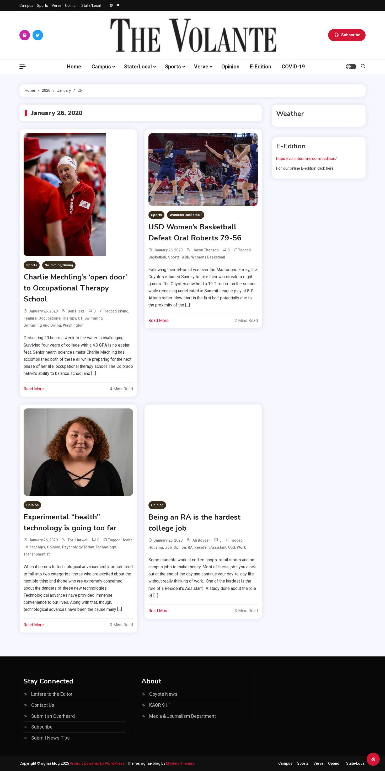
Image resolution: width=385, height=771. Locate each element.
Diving (123, 311)
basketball (157, 257)
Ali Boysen (201, 540)
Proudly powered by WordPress (97, 763)
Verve (56, 5)
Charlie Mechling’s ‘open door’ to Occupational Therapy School (75, 288)
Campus (26, 5)
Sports (42, 5)
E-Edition (260, 66)
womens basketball (208, 257)
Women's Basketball (186, 215)
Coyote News (163, 694)
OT (80, 318)
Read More (34, 388)
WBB (185, 257)
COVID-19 (293, 66)
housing (155, 547)
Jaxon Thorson (205, 250)
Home (74, 66)
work (241, 547)
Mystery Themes (180, 763)
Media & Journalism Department (182, 716)
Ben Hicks (76, 311)
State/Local (91, 5)
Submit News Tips (50, 738)
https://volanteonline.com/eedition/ (306, 158)
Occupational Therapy (57, 318)
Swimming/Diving (59, 265)
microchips (35, 547)
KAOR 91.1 (160, 705)
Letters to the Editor (51, 694)
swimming (93, 318)
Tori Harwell (78, 540)
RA (190, 547)
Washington (73, 325)
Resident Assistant (210, 547)
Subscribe (346, 35)
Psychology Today (78, 547)
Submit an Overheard (53, 716)
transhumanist (37, 554)
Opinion (71, 5)
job (168, 547)
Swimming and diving (42, 325)
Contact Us (42, 705)
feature (30, 318)
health (126, 540)
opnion (180, 547)
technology (106, 547)
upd (231, 547)
